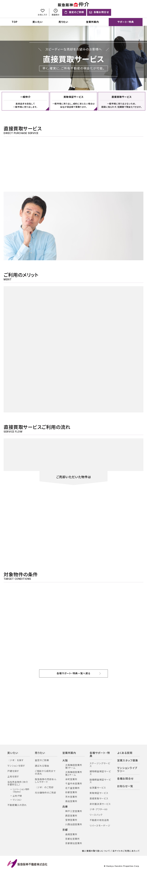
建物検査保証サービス (100, 772)
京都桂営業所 (72, 838)
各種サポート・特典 (100, 754)
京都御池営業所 (73, 843)
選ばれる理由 (42, 765)
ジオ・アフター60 (99, 809)
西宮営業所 (71, 815)
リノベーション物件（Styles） (21, 790)
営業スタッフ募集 (127, 760)
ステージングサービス (100, 764)
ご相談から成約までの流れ (45, 772)
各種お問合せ (125, 778)
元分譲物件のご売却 (45, 792)
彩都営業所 (71, 792)
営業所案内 (92, 21)
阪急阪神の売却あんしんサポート (45, 780)
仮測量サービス (98, 787)
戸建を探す (13, 770)
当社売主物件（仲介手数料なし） (17, 783)
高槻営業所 (71, 801)
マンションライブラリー (127, 769)
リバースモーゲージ (100, 825)
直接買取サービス (99, 798)
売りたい (63, 21)
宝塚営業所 (71, 819)
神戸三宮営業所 (73, 810)
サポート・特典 (125, 21)
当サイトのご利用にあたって (126, 850)
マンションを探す (16, 765)
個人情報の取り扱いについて (96, 850)
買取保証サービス (99, 792)
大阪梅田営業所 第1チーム (73, 766)
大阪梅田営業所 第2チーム (73, 773)
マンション (17, 799)
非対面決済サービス (100, 803)
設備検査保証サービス (100, 780)
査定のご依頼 (42, 760)
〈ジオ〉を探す (15, 760)
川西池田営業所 (73, 824)
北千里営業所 (72, 787)
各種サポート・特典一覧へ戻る (74, 672)
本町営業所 (71, 779)
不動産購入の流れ (17, 804)
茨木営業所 (71, 796)
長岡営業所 (71, 834)
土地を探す (13, 776)
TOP (15, 21)
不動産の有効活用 (99, 820)
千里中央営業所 (73, 783)
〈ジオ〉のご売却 (44, 787)
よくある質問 (124, 752)
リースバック (96, 814)
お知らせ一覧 (125, 785)
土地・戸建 (17, 795)
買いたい (37, 21)
